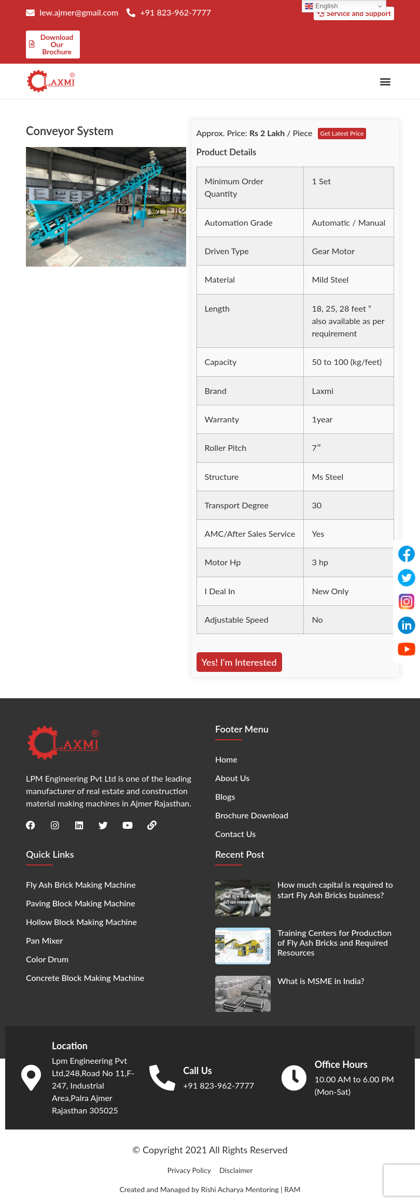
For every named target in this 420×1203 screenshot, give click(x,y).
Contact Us (235, 834)
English (321, 6)
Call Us (197, 1070)
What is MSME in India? (321, 980)
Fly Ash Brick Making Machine (81, 884)
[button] (385, 81)
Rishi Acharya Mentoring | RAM (250, 1188)
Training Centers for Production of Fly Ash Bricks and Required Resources (334, 942)
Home (226, 759)
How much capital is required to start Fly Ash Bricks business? (335, 889)
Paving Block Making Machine (80, 903)
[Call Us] (162, 1077)
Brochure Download (251, 815)
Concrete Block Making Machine (85, 977)
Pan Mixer (44, 940)
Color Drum (47, 959)
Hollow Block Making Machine (81, 922)
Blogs (225, 796)
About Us (232, 778)
